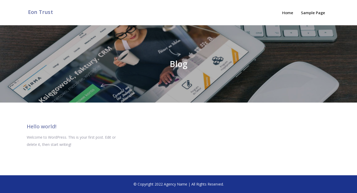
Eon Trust (40, 12)
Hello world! (41, 126)
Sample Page (313, 12)
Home (287, 12)
